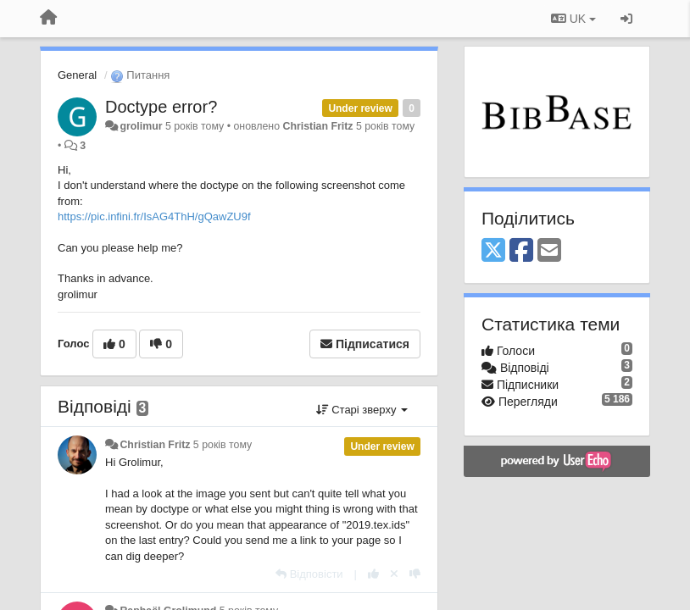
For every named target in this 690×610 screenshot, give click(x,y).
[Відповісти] (309, 574)
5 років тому (222, 445)
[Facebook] (521, 251)
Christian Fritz (317, 126)
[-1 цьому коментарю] (414, 574)
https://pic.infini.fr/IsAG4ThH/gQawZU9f (154, 216)
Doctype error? (161, 106)
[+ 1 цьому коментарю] (373, 574)
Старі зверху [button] (362, 409)
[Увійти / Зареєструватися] (626, 18)
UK (573, 18)
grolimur (141, 126)
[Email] (549, 251)
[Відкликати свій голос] (394, 574)
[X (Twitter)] (493, 251)
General (77, 75)
